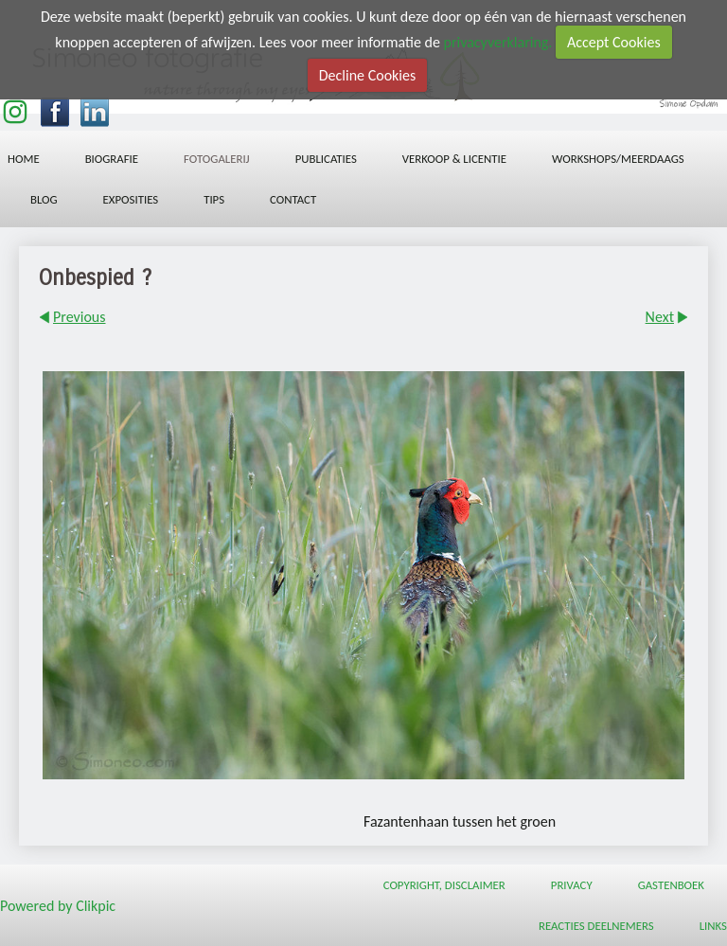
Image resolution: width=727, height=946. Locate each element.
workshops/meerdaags (618, 159)
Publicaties (326, 159)
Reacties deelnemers (596, 926)
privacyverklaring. (498, 42)
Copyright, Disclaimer (444, 885)
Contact (293, 199)
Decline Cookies (367, 75)
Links (713, 926)
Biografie (111, 159)
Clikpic (95, 906)
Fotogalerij (217, 159)
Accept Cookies (614, 42)
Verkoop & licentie (454, 159)
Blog (44, 199)
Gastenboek (671, 885)
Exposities (131, 199)
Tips (214, 199)
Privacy (572, 885)
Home (24, 159)
